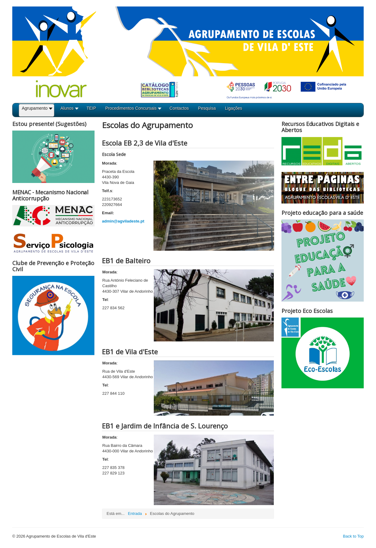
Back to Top (353, 536)
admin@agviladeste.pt (123, 221)
